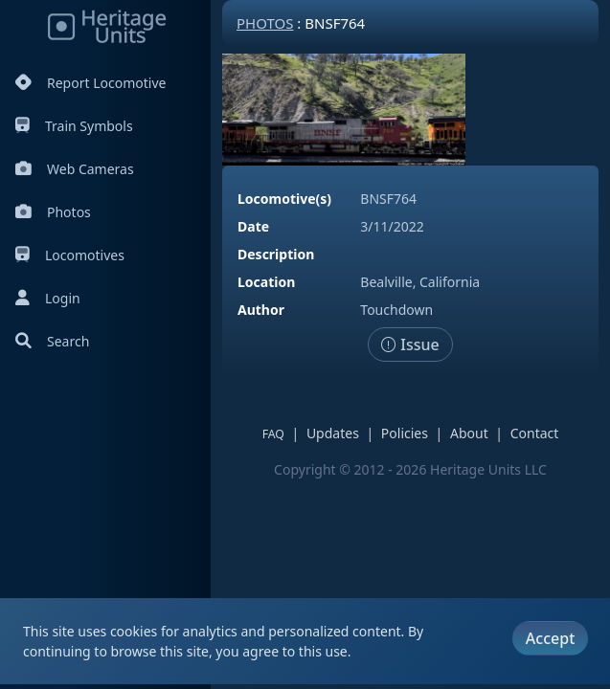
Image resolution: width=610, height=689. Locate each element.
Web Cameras (74, 169)
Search (52, 341)
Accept (550, 638)
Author (260, 309)
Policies (404, 433)
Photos (53, 212)
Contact (534, 433)
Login (47, 298)
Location (266, 282)
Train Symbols (74, 126)
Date (253, 226)
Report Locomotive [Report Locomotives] (90, 83)
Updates (332, 433)
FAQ (273, 434)
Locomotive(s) (284, 198)
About (469, 433)
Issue (410, 344)
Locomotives (69, 255)
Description (275, 254)
